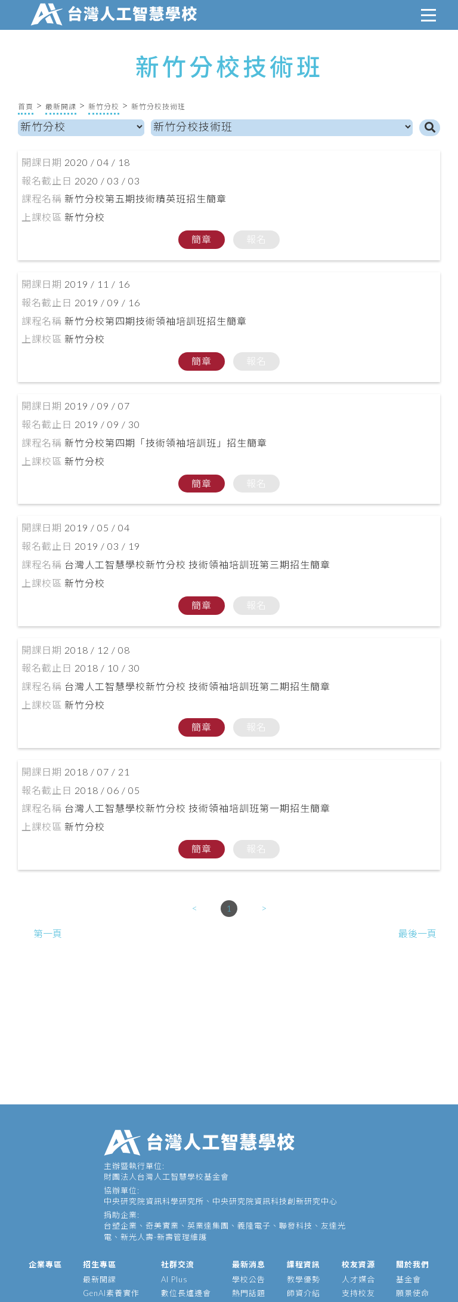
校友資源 (358, 1264)
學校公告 (248, 1279)
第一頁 (47, 933)
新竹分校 (103, 106)
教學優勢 (303, 1279)
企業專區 (45, 1264)
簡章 (201, 239)
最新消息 (248, 1264)
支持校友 (358, 1293)
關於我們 (412, 1264)
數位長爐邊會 (186, 1293)
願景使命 (412, 1293)
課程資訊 (303, 1264)
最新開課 (60, 106)
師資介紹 (303, 1293)
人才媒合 (358, 1279)
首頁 (25, 106)
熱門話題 (248, 1293)
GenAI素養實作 (111, 1293)
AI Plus (174, 1279)
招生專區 (99, 1264)
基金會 (408, 1279)
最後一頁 (417, 933)
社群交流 (177, 1264)
